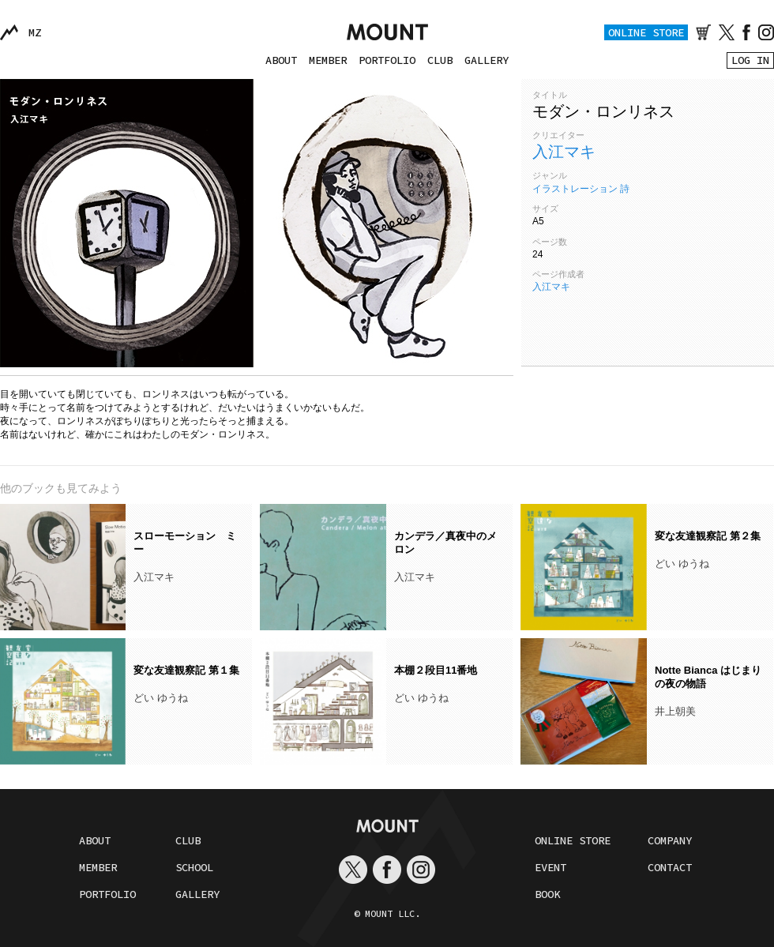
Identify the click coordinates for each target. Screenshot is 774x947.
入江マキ (564, 151)
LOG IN (750, 60)
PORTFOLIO (387, 60)
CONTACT (670, 867)
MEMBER (328, 60)
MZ (34, 32)
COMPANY (670, 840)
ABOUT (281, 60)
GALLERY (486, 60)
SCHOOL (194, 867)
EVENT (550, 867)
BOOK (547, 894)
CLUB (440, 60)
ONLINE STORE (646, 32)
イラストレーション (575, 188)
